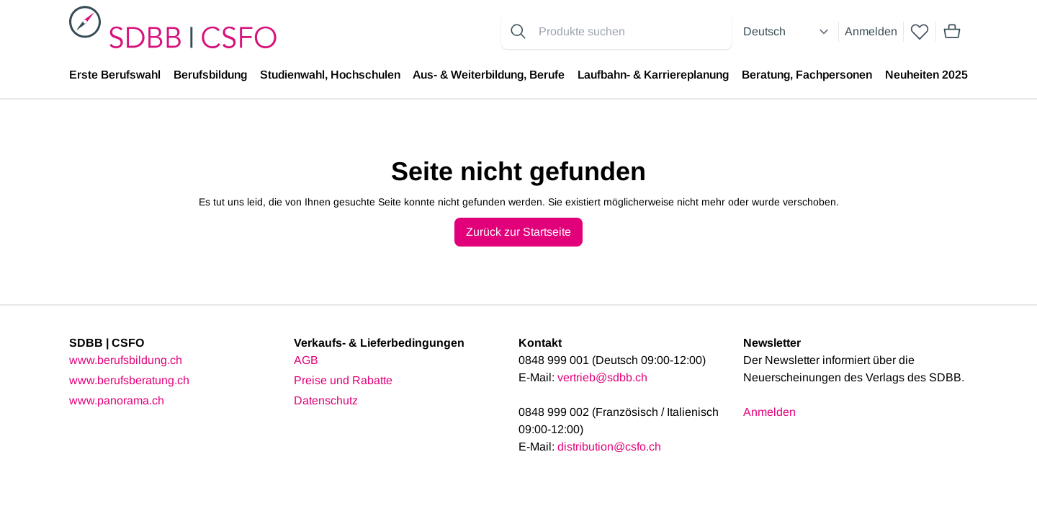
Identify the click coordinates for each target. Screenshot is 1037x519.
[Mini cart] (952, 32)
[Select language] (787, 31)
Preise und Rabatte (343, 380)
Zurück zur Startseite (518, 232)
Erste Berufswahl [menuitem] (115, 74)
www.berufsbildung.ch (125, 360)
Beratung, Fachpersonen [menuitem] (807, 74)
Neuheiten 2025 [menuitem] (926, 74)
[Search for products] (632, 31)
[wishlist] (919, 32)
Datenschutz (326, 400)
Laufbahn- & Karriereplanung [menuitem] (653, 74)
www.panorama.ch (116, 400)
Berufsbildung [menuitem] (210, 74)
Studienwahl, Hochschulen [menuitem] (330, 74)
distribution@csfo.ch (609, 446)
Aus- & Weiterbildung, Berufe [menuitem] (489, 74)
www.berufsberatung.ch (129, 380)
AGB (306, 360)
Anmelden (871, 31)
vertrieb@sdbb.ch (602, 377)
